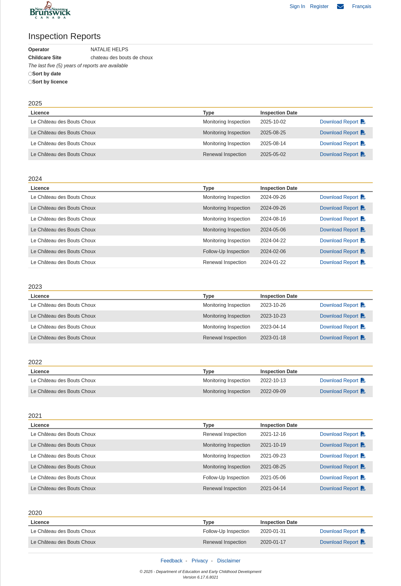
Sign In (297, 6)
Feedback (171, 560)
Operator (38, 49)
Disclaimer (229, 560)
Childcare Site (44, 57)
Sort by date (46, 73)
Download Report (343, 121)
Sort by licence (50, 81)
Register (319, 6)
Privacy (200, 560)
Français (361, 6)
